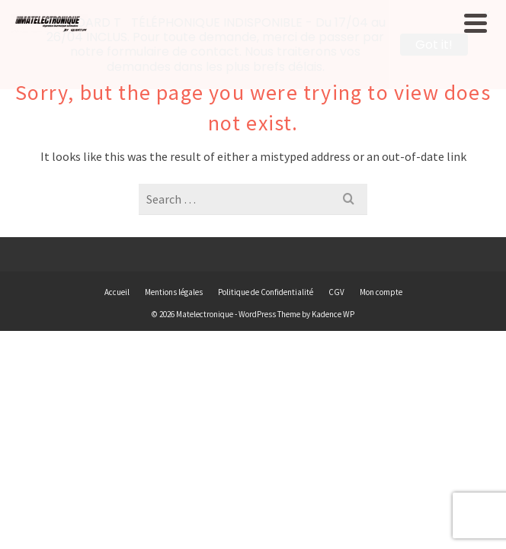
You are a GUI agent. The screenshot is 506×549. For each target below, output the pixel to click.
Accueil (117, 292)
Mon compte (381, 292)
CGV (336, 292)
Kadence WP (333, 314)
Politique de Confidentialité (265, 292)
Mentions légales (174, 292)
